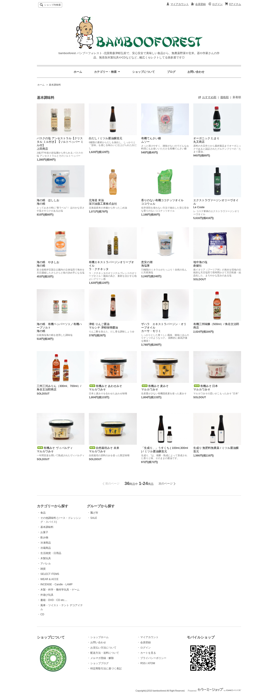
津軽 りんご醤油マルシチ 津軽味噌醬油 (103, 325)
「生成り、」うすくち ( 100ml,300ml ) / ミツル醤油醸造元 (164, 449)
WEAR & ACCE (49, 579)
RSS (143, 663)
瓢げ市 (94, 512)
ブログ (171, 71)
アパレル (45, 563)
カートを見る (148, 652)
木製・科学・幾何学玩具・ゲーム (59, 589)
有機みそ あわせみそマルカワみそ (105, 387)
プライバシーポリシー (153, 658)
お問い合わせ (195, 71)
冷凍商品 (45, 542)
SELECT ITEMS (49, 574)
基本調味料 (55, 84)
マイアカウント (179, 4)
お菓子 (44, 532)
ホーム (78, 71)
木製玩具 (45, 558)
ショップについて (143, 71)
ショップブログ (99, 663)
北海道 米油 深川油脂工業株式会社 (103, 202)
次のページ (166, 483)
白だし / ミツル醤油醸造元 (105, 138)
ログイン (217, 4)
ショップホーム (99, 637)
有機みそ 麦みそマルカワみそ (155, 387)
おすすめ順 (209, 97)
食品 (43, 512)
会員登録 (200, 4)
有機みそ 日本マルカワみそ (205, 387)
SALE (93, 517)
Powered (214, 691)
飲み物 (44, 537)
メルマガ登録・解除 (102, 658)
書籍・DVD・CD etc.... (53, 600)
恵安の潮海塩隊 (146, 263)
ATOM (151, 663)
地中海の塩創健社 (200, 263)
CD (42, 614)
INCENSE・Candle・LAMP (56, 584)
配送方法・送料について (104, 652)
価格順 (224, 97)
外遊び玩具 (46, 594)
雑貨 (43, 568)
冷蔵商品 (45, 547)
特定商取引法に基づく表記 (106, 668)
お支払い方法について (103, 647)
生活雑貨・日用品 (50, 553)
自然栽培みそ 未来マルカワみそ (104, 449)
